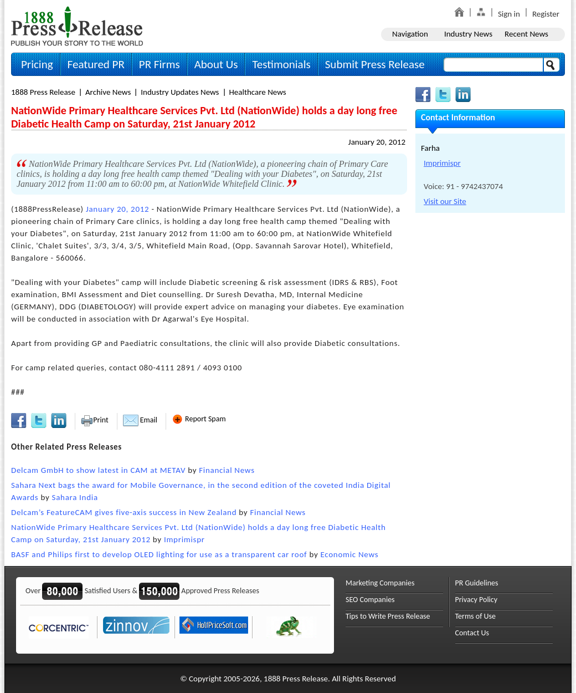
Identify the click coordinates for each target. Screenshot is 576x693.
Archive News (108, 92)
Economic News (349, 554)
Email (140, 420)
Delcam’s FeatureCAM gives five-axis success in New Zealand (123, 512)
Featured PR (96, 64)
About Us (216, 64)
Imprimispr (184, 539)
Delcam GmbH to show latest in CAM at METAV (98, 470)
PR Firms (159, 64)
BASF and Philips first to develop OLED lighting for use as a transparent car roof (159, 554)
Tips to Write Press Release (388, 616)
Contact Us (472, 633)
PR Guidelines (476, 583)
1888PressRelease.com (77, 26)
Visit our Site (445, 201)
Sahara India (75, 497)
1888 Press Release (43, 92)
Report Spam (199, 419)
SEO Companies (370, 599)
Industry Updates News (180, 92)
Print (94, 420)
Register (545, 14)
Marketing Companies (380, 583)
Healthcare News (257, 92)
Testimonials (281, 64)
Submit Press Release (375, 64)
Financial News (226, 470)
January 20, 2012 (376, 142)
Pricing (37, 64)
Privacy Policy (476, 599)
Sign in (509, 14)
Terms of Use (475, 616)
